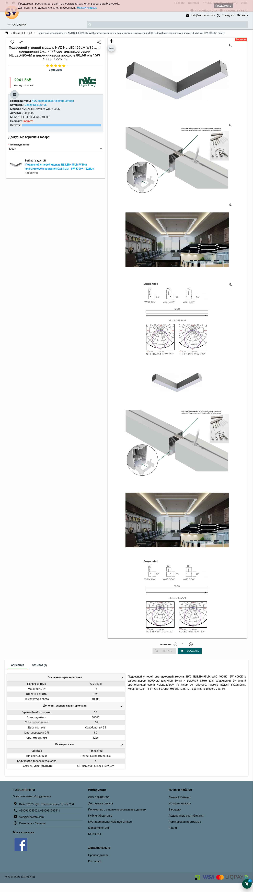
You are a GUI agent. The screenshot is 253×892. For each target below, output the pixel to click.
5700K (111, 48)
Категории (19, 24)
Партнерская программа (185, 821)
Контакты (94, 833)
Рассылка (94, 861)
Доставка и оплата (100, 803)
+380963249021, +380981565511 (39, 810)
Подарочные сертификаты (186, 815)
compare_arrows (21, 42)
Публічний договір (100, 815)
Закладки (175, 809)
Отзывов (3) (39, 665)
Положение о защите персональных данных (117, 809)
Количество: (166, 644)
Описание (17, 665)
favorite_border (12, 42)
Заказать (190, 651)
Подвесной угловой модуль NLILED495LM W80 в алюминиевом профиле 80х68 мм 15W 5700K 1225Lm (59, 168)
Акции (173, 827)
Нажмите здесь (87, 7)
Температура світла (19, 145)
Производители (98, 855)
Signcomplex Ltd (98, 827)
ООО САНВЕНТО (98, 797)
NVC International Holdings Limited (110, 821)
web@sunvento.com (200, 15)
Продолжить (223, 5)
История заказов (180, 803)
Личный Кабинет (180, 797)
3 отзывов (55, 69)
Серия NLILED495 (22, 33)
